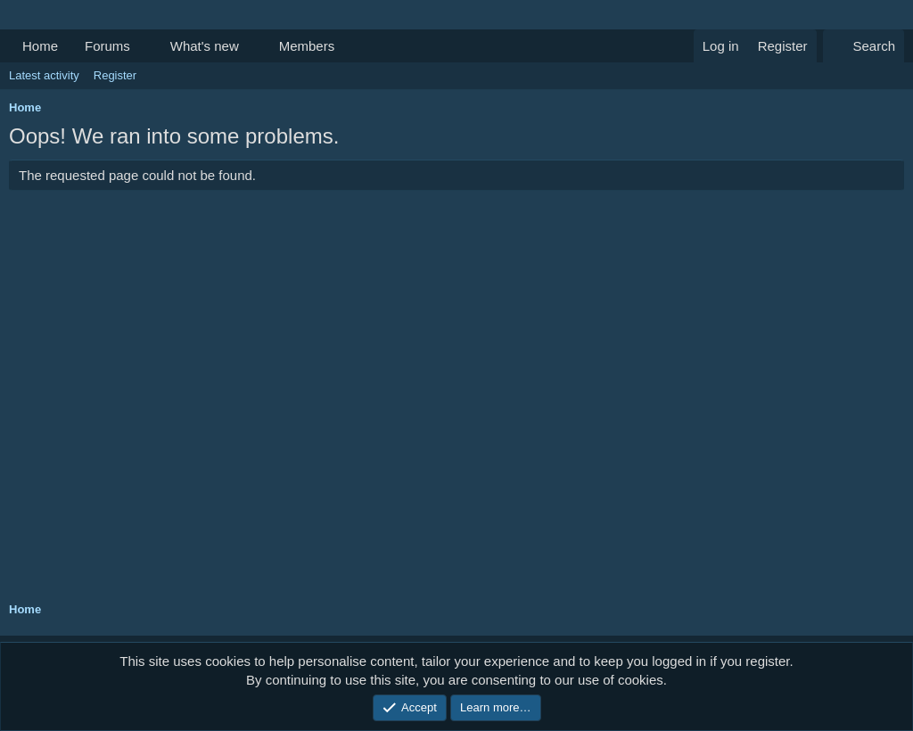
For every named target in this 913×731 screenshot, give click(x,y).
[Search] (863, 45)
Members (307, 45)
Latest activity (44, 75)
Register (115, 75)
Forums (107, 45)
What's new (204, 45)
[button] (144, 45)
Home (40, 45)
